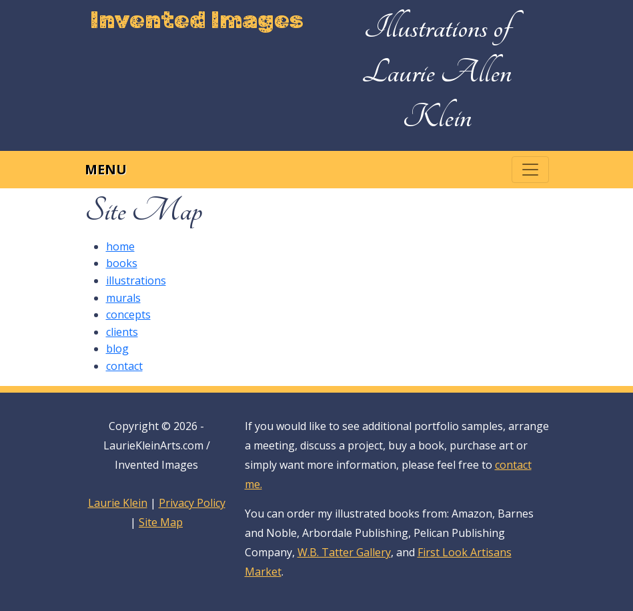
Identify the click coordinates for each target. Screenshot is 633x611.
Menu (106, 169)
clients (122, 332)
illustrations (136, 280)
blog (117, 348)
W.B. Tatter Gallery (344, 552)
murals (123, 297)
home (120, 246)
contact (124, 366)
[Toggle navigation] (530, 169)
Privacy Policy (192, 502)
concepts (128, 314)
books (121, 263)
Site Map (161, 522)
